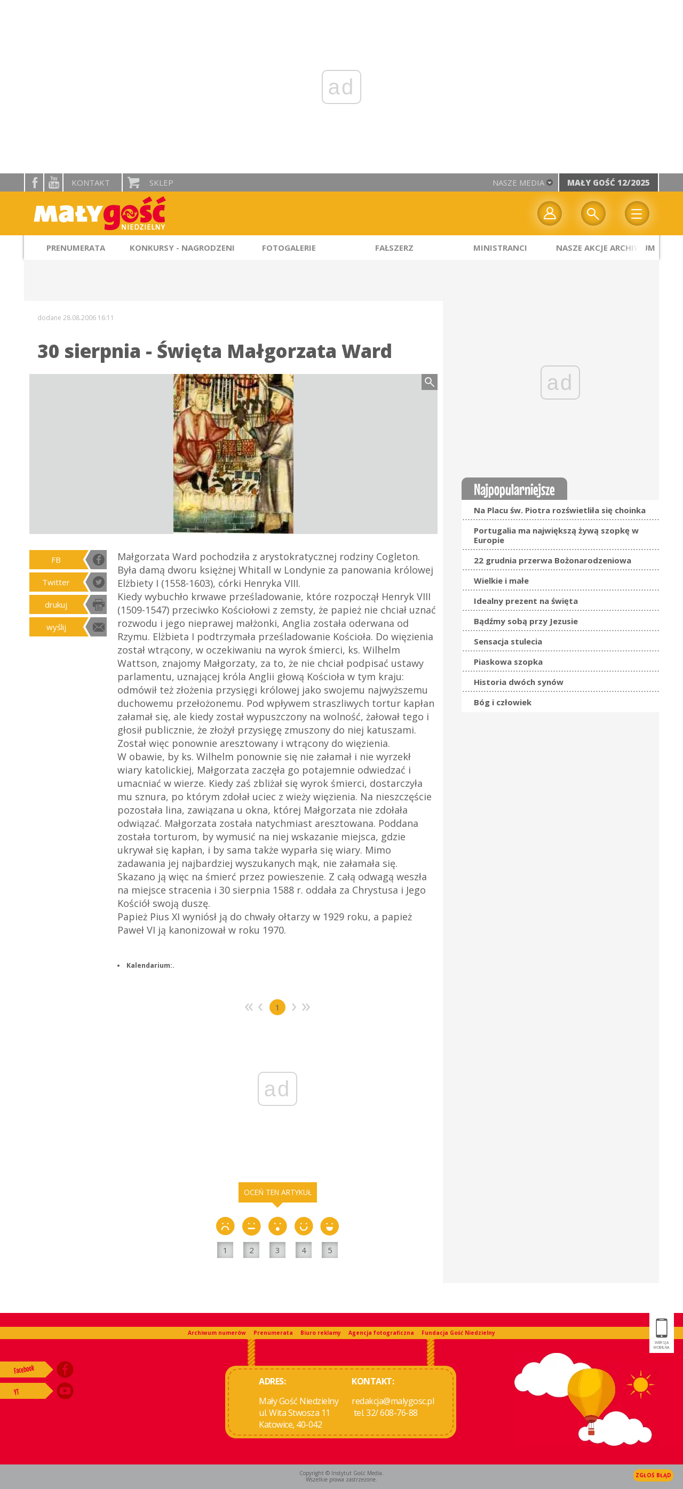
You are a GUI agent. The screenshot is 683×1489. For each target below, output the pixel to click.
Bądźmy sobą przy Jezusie (526, 621)
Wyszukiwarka (593, 213)
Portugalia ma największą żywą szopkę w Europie (556, 535)
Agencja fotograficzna (381, 1332)
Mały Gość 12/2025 (608, 182)
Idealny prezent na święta (526, 601)
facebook (34, 182)
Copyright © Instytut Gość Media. (341, 1473)
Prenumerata (273, 1332)
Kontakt (91, 182)
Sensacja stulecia (508, 641)
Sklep (161, 182)
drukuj (56, 604)
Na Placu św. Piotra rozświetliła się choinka (560, 510)
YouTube (53, 182)
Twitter (56, 582)
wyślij (56, 627)
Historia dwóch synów (518, 682)
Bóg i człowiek (502, 702)
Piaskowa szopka (508, 661)
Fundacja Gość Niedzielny (458, 1332)
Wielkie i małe (501, 580)
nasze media (518, 182)
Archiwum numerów (217, 1332)
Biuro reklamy (320, 1332)
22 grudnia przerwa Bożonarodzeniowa (552, 560)
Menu (637, 213)
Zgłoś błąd (653, 1475)
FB (56, 559)
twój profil (549, 213)
